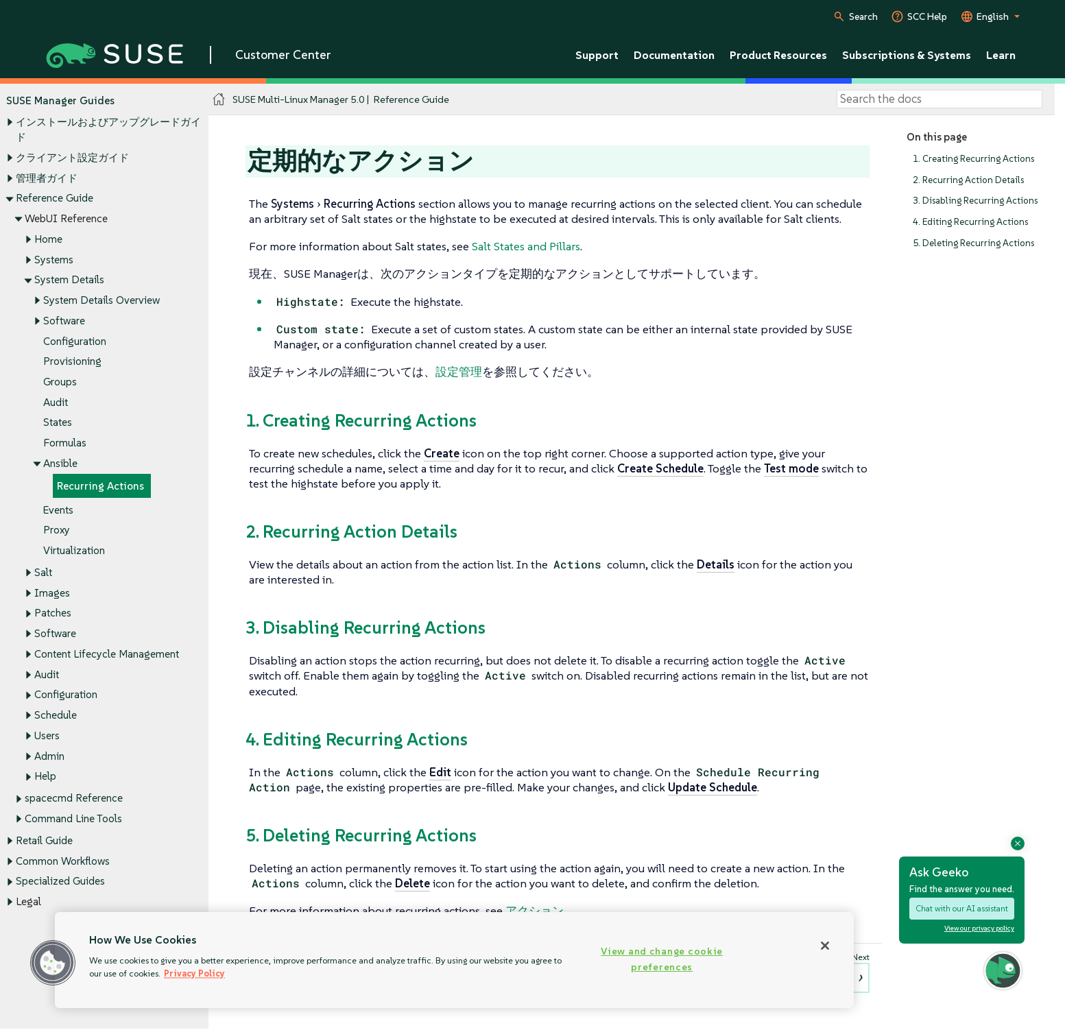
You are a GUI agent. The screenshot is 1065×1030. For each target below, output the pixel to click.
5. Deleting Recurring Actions (973, 243)
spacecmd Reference (74, 798)
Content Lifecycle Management (106, 653)
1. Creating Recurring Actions (973, 159)
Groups (60, 381)
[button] (53, 963)
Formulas (64, 443)
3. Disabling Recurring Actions (975, 201)
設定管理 (458, 371)
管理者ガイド (46, 177)
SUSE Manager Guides (60, 100)
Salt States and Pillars (526, 246)
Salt (43, 572)
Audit (55, 402)
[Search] (939, 99)
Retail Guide (44, 840)
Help (45, 776)
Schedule (55, 715)
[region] (454, 960)
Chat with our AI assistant (962, 908)
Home (48, 238)
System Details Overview (101, 300)
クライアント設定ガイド (72, 157)
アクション (534, 910)
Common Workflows (63, 860)
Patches (52, 613)
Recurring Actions (100, 485)
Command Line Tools (73, 818)
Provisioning (72, 361)
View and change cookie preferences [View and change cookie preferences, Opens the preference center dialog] (662, 959)
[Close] (825, 946)
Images (52, 592)
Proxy (56, 530)
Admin (49, 756)
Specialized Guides (60, 881)
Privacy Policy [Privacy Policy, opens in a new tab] (194, 973)
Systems (53, 259)
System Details (69, 280)
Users (47, 735)
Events (58, 509)
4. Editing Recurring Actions (970, 222)
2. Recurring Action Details (968, 180)
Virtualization (74, 550)
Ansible (60, 463)
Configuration (74, 341)
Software (64, 320)
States (57, 422)
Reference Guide (54, 198)
